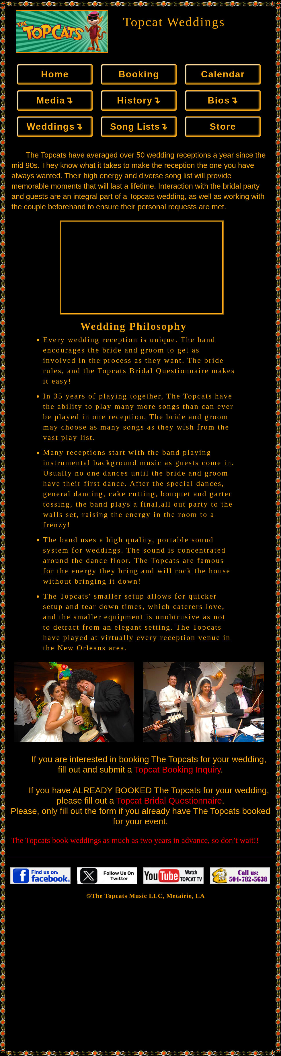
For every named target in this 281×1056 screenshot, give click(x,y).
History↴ (139, 100)
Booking (139, 74)
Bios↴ (223, 100)
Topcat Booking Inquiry (177, 769)
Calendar (223, 74)
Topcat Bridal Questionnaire (169, 800)
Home (55, 74)
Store (223, 126)
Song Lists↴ (139, 126)
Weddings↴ (55, 126)
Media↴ (55, 100)
